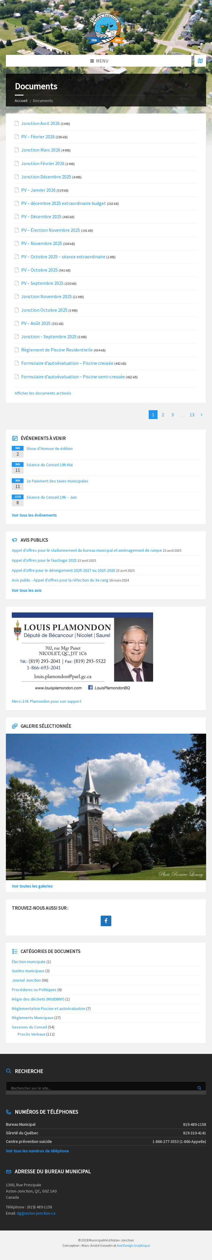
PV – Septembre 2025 (42, 283)
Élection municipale (29, 961)
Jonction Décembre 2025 (46, 177)
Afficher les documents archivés (43, 393)
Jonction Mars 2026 (40, 150)
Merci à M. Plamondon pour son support (46, 701)
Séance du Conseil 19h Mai (49, 464)
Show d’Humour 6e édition (49, 448)
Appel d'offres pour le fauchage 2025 (44, 560)
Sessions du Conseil (29, 1027)
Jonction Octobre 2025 (44, 310)
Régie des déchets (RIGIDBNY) (38, 999)
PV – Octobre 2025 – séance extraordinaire (63, 256)
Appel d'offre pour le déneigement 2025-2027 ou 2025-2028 (63, 570)
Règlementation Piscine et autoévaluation (48, 1008)
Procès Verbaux (31, 1034)
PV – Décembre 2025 (41, 216)
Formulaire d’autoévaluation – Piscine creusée (67, 363)
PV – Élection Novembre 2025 (50, 230)
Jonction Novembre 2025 (46, 296)
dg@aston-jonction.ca (36, 1213)
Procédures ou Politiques (34, 989)
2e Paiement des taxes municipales (57, 481)
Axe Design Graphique (133, 1245)
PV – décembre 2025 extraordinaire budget (63, 203)
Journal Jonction (26, 980)
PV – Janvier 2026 (38, 190)
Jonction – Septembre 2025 (49, 336)
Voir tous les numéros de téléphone (37, 1151)
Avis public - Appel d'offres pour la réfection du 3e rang (60, 580)
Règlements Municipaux (32, 1017)
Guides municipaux (28, 970)
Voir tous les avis (27, 590)
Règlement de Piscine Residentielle (57, 350)
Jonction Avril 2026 (40, 123)
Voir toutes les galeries (32, 886)
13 (192, 415)
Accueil (21, 100)
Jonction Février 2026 (42, 163)
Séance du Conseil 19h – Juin (51, 497)
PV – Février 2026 (38, 136)
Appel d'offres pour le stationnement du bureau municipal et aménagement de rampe (87, 550)
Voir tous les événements (34, 515)
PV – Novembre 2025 (41, 243)
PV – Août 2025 (36, 323)
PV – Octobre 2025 (39, 270)
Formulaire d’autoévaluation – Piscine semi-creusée (73, 377)
